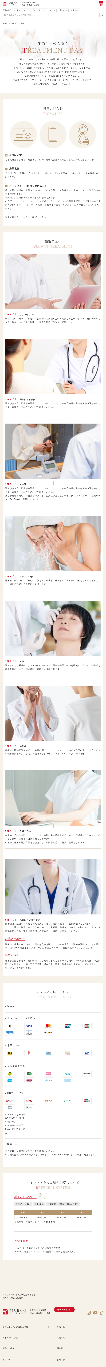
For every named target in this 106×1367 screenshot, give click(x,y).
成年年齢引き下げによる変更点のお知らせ (25, 1363)
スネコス (74, 10)
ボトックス (63, 10)
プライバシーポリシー (62, 1363)
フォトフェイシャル (21, 10)
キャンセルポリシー (90, 1363)
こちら (24, 217)
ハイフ (52, 10)
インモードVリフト (39, 10)
